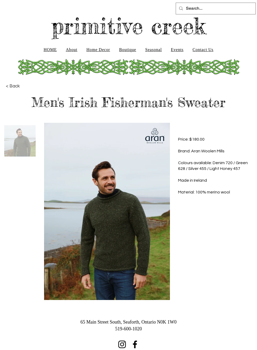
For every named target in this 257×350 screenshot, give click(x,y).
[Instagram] (122, 344)
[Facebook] (135, 344)
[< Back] (13, 86)
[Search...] (215, 8)
